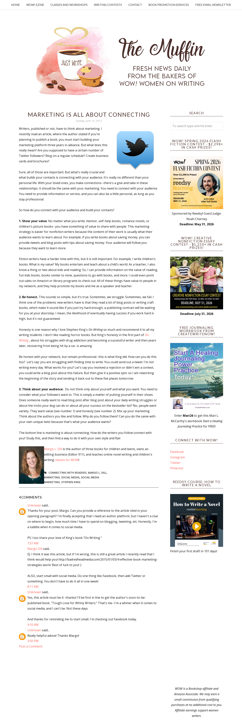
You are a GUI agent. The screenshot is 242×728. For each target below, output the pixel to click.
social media (70, 477)
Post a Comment (30, 646)
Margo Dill (34, 549)
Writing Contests (108, 4)
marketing (52, 477)
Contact (135, 4)
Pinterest (176, 468)
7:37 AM (33, 543)
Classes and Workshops (69, 4)
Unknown (34, 505)
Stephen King (70, 482)
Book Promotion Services (168, 4)
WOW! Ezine (35, 4)
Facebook (177, 452)
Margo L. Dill (53, 449)
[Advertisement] (196, 620)
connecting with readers (67, 472)
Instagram (177, 457)
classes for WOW (67, 460)
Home (15, 4)
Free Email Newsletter (213, 4)
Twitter (175, 463)
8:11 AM (33, 587)
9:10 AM (33, 625)
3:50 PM (33, 641)
